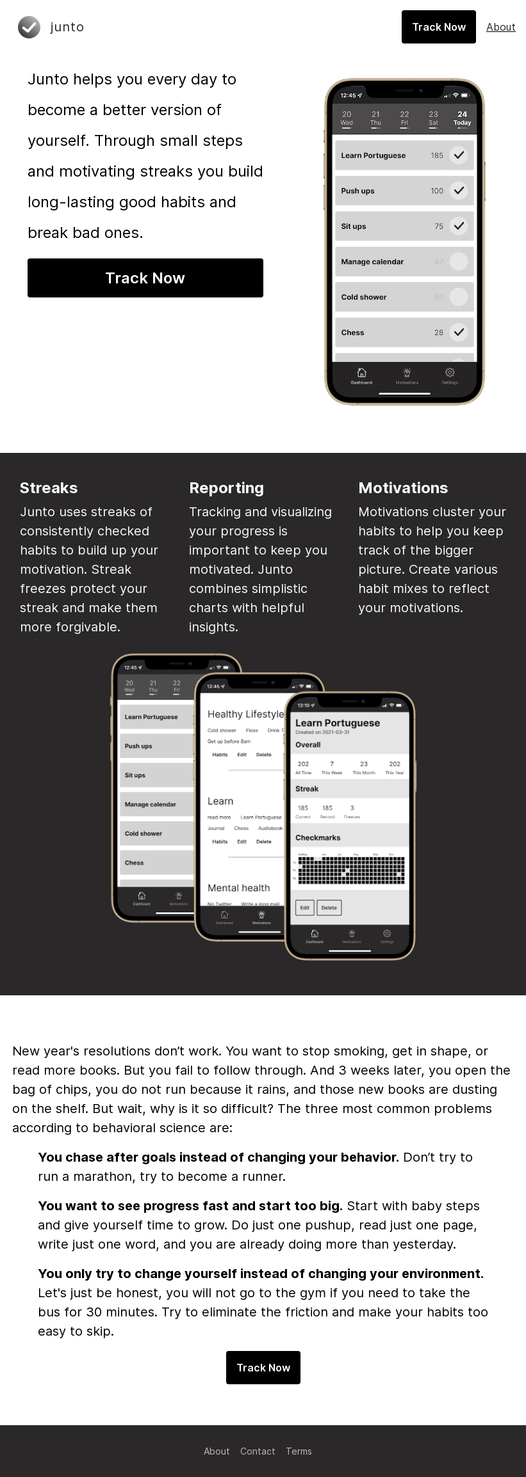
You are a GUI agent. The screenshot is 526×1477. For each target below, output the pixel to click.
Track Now (145, 278)
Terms (299, 1451)
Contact (257, 1451)
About (217, 1451)
